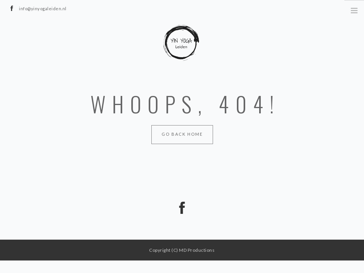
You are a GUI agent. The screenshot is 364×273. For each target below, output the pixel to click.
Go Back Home (182, 134)
